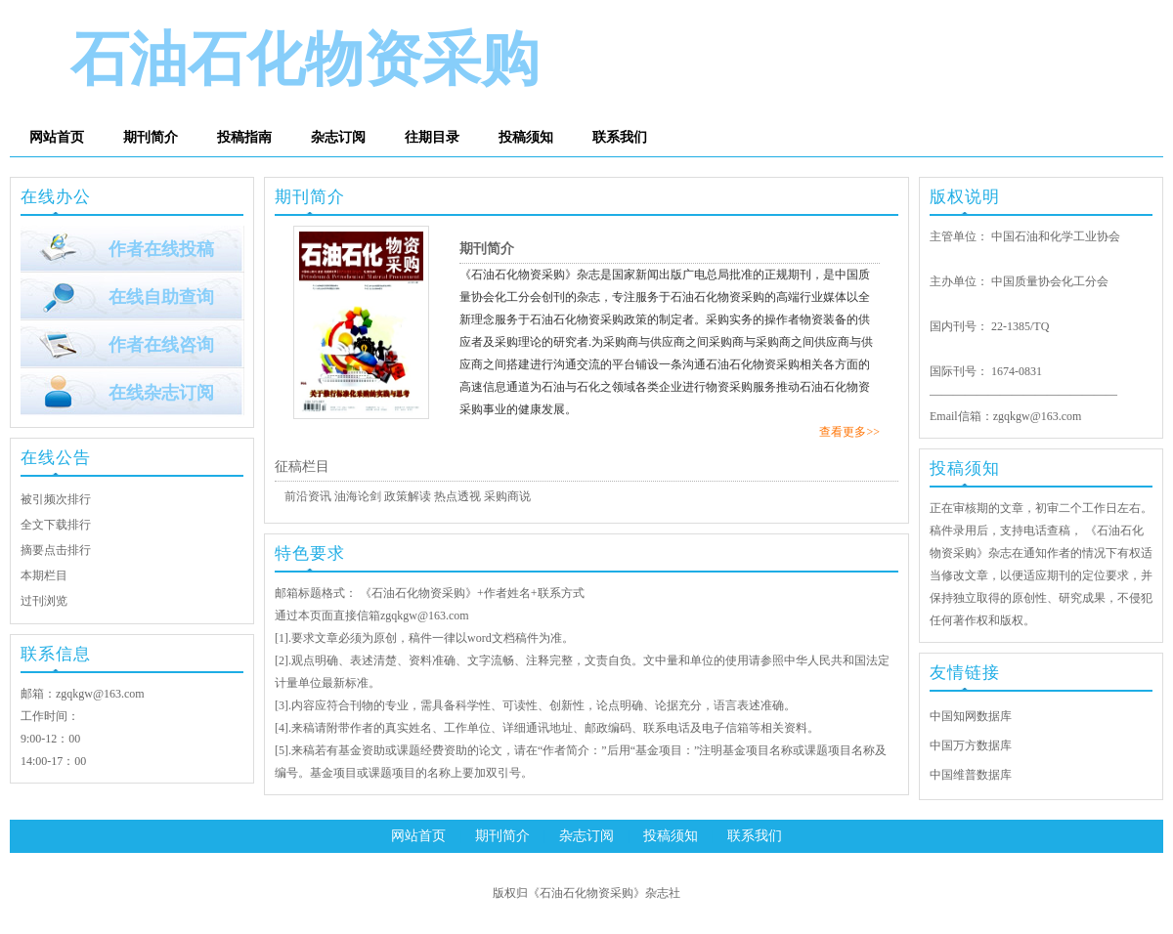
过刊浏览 (44, 601)
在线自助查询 (161, 297)
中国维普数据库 (971, 775)
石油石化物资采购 (305, 60)
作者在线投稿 (161, 249)
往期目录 (432, 137)
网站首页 (56, 137)
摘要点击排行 (56, 550)
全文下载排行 (56, 524)
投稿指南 (244, 137)
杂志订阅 (338, 137)
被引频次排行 (56, 499)
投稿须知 (526, 137)
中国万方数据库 (971, 745)
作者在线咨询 (161, 345)
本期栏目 (44, 575)
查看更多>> (849, 432)
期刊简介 (150, 137)
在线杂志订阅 (161, 393)
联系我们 (619, 137)
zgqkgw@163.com (100, 693)
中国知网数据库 (971, 716)
